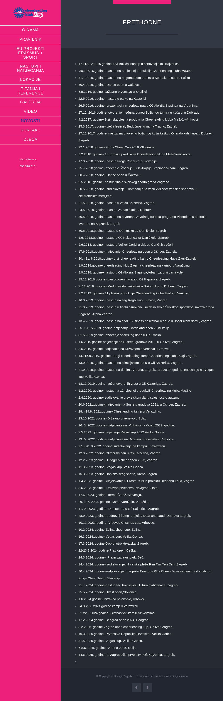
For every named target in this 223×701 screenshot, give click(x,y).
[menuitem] (30, 30)
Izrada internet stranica (150, 676)
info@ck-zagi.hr (29, 173)
